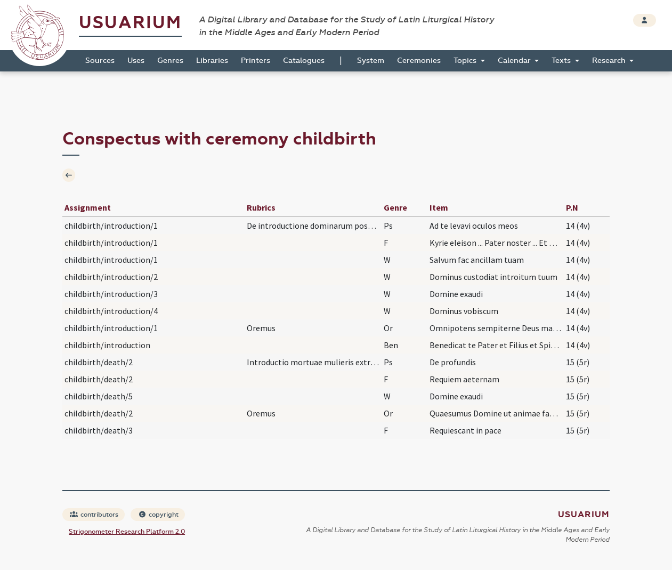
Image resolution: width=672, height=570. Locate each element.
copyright (158, 514)
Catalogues (304, 60)
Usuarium (130, 22)
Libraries (212, 60)
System (370, 60)
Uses (135, 60)
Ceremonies (419, 60)
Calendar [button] (515, 60)
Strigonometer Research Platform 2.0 (127, 531)
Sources (100, 60)
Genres (170, 60)
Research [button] (610, 60)
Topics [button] (466, 60)
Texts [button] (562, 60)
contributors (94, 514)
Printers (255, 60)
